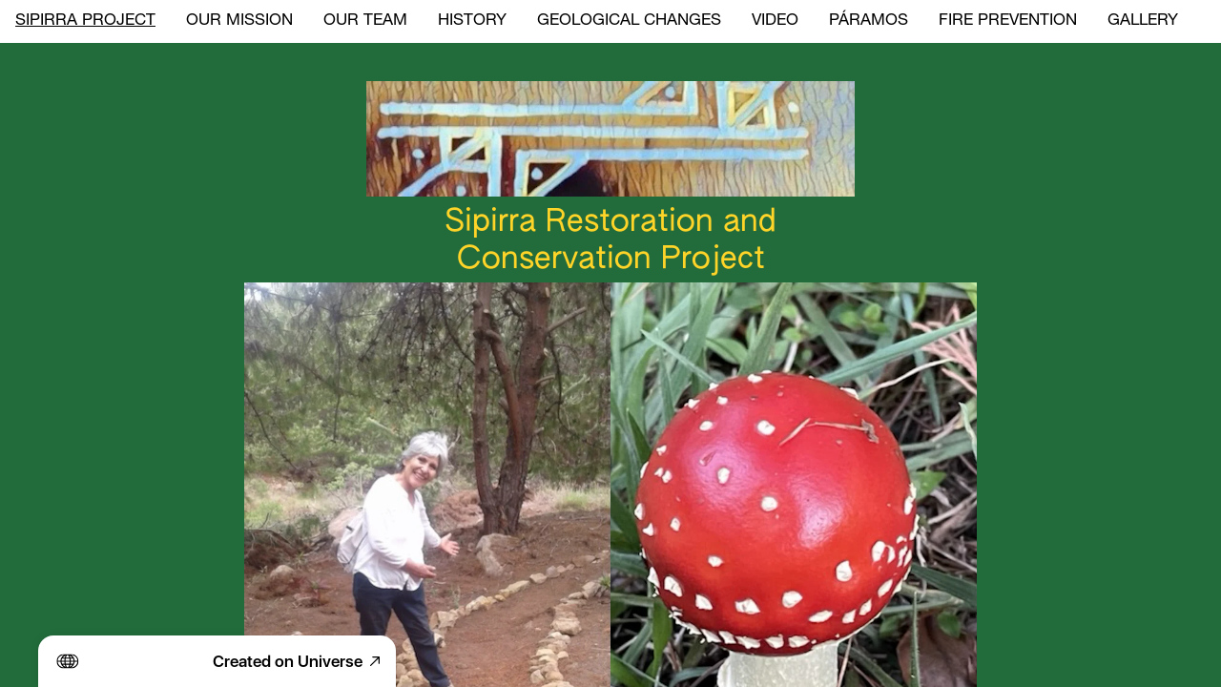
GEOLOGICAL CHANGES (629, 21)
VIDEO (775, 21)
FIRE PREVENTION (1008, 21)
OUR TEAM (365, 21)
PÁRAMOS (868, 21)
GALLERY (1142, 21)
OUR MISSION (239, 21)
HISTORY (472, 21)
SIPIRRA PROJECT (85, 21)
